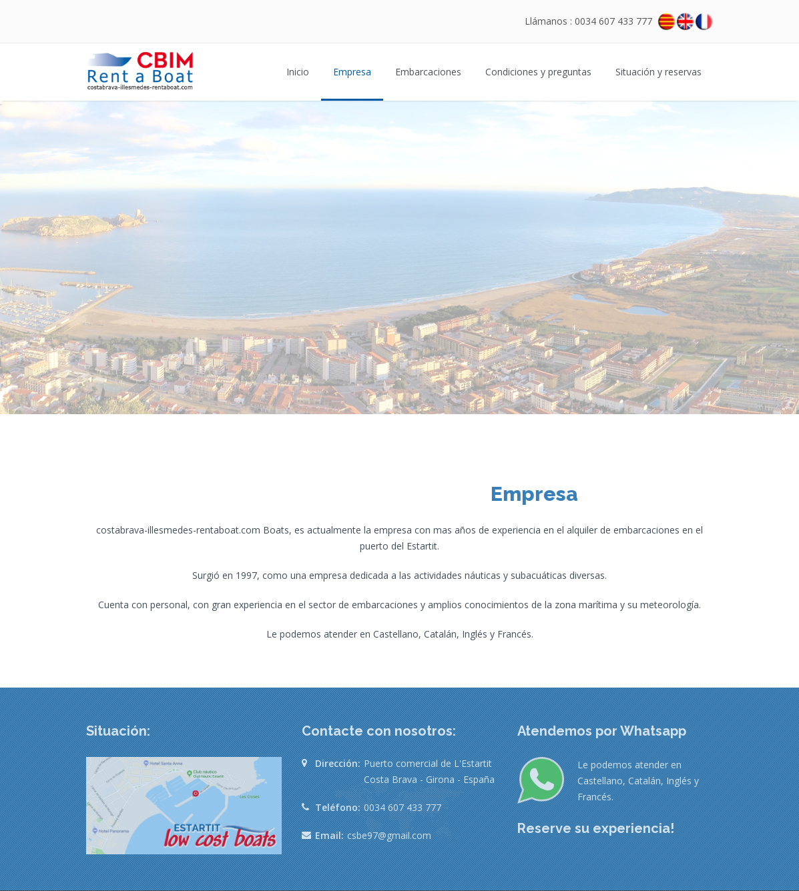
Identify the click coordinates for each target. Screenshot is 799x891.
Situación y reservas (658, 71)
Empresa (352, 71)
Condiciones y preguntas (538, 71)
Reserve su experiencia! (595, 828)
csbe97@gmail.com (389, 835)
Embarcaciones (428, 71)
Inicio (297, 71)
